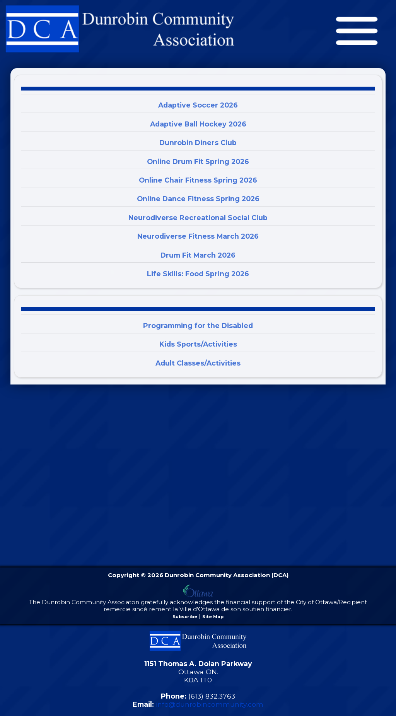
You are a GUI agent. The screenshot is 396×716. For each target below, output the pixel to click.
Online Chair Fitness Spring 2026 (198, 180)
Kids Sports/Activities (198, 344)
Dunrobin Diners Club (198, 142)
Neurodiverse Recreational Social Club (198, 218)
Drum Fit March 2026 (198, 255)
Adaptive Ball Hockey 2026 (198, 124)
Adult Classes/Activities (198, 363)
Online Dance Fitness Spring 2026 (198, 199)
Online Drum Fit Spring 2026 (198, 161)
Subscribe (184, 616)
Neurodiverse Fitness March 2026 (198, 236)
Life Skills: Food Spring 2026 (198, 274)
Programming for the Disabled (198, 325)
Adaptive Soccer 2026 (198, 105)
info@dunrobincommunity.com (209, 704)
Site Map (213, 616)
